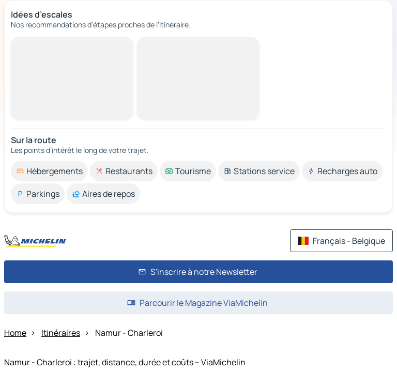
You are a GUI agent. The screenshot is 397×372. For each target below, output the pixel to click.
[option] (49, 171)
